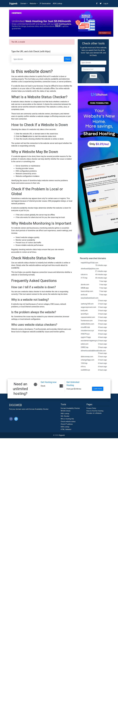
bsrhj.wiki (94, 310)
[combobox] (93, 69)
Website (33, 3)
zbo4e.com (94, 284)
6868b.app (94, 288)
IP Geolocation (45, 3)
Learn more (97, 389)
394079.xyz (94, 334)
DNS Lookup (65, 414)
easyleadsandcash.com (94, 299)
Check (67, 59)
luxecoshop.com (94, 291)
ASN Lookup (57, 3)
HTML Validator (66, 429)
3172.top (94, 278)
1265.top (94, 363)
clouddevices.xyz (94, 330)
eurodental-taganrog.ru (94, 340)
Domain (23, 3)
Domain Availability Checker (39, 409)
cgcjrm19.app (94, 337)
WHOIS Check (65, 411)
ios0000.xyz (94, 370)
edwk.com (94, 344)
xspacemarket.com (94, 317)
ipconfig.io (94, 314)
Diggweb (62, 435)
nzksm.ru (94, 274)
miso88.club (94, 327)
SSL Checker (65, 416)
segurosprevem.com (94, 307)
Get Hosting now (49, 382)
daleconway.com (94, 356)
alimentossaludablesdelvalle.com (94, 352)
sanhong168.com (94, 304)
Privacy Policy (91, 408)
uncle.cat (94, 294)
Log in (106, 3)
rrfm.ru (94, 366)
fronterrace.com (94, 320)
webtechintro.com (94, 324)
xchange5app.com (94, 360)
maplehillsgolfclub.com (94, 264)
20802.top (94, 347)
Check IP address (67, 424)
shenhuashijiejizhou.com (94, 270)
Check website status (68, 421)
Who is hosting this (67, 419)
